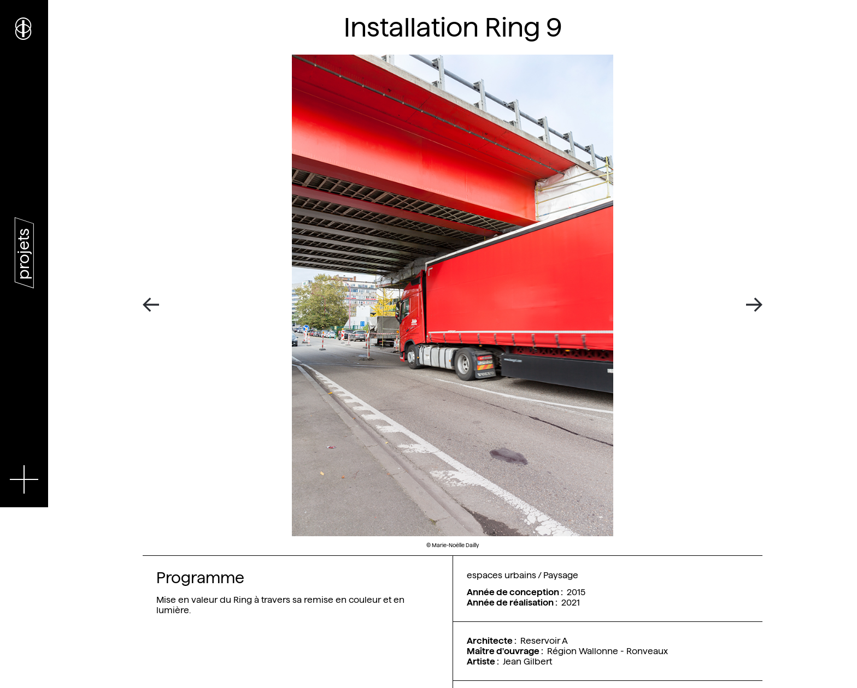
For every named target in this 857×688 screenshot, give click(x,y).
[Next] (750, 305)
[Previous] (155, 305)
